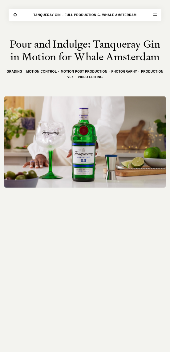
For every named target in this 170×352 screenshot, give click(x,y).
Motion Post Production (84, 71)
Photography (124, 71)
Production (152, 71)
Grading (14, 71)
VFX (70, 77)
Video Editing (90, 77)
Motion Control (41, 71)
